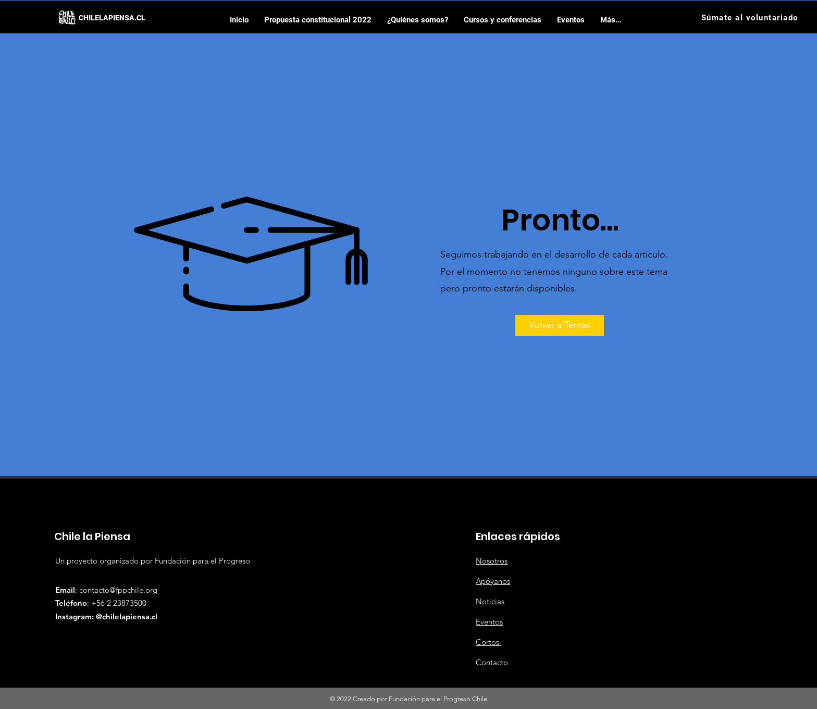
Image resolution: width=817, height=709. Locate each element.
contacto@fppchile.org (118, 590)
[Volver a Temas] (559, 325)
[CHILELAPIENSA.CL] (112, 18)
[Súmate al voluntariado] (750, 17)
